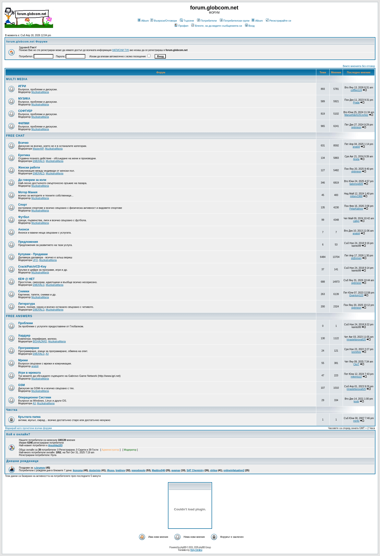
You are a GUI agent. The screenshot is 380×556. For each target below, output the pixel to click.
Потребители (207, 20)
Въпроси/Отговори (163, 20)
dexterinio (95, 470)
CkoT (356, 364)
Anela (356, 159)
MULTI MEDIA (17, 79)
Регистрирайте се (278, 20)
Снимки (23, 291)
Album (143, 20)
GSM (21, 385)
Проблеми (25, 323)
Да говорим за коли (32, 180)
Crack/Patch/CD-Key (32, 266)
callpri (356, 221)
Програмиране (28, 348)
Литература (26, 303)
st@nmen (356, 258)
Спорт (22, 204)
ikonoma (78, 470)
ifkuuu (110, 470)
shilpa (213, 470)
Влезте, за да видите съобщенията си (216, 25)
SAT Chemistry (195, 470)
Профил (181, 25)
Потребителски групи (235, 20)
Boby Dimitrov (196, 550)
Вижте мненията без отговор (359, 66)
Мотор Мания (27, 192)
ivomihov (356, 352)
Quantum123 (356, 295)
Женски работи (29, 167)
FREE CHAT (15, 135)
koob (356, 401)
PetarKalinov (356, 208)
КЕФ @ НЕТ (26, 279)
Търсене (187, 20)
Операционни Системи (34, 397)
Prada (356, 102)
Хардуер (24, 335)
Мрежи (23, 360)
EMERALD (38, 161)
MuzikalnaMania (40, 92)
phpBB (183, 547)
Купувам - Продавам (33, 254)
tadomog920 (356, 184)
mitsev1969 (356, 196)
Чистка (11, 410)
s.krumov (39, 467)
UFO (35, 260)
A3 (47, 354)
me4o (356, 421)
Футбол (23, 217)
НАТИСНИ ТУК (120, 50)
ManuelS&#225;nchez (356, 115)
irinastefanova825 (356, 339)
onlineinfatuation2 (233, 470)
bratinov (120, 470)
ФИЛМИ (23, 123)
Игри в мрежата (29, 372)
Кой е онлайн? (18, 434)
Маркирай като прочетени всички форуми (28, 428)
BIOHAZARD (40, 341)
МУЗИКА (24, 98)
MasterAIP (38, 148)
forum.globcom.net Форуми (27, 41)
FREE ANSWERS (19, 316)
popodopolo (139, 470)
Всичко (23, 142)
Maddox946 (158, 470)
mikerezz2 (356, 376)
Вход (250, 25)
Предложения (28, 242)
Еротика (24, 155)
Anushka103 (55, 445)
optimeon (356, 127)
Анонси (23, 229)
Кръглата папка (29, 417)
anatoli (356, 146)
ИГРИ (22, 86)
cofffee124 (356, 90)
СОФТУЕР (25, 111)
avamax (175, 470)
